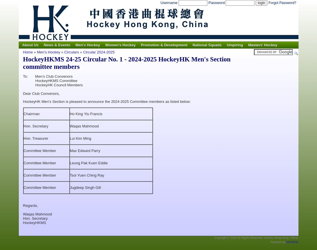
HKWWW (292, 242)
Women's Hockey (120, 45)
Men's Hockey (87, 45)
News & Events (57, 45)
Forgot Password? (282, 3)
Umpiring (235, 45)
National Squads (207, 45)
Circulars (71, 52)
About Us (30, 45)
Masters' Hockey (262, 45)
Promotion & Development (164, 45)
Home (28, 52)
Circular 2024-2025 (99, 52)
